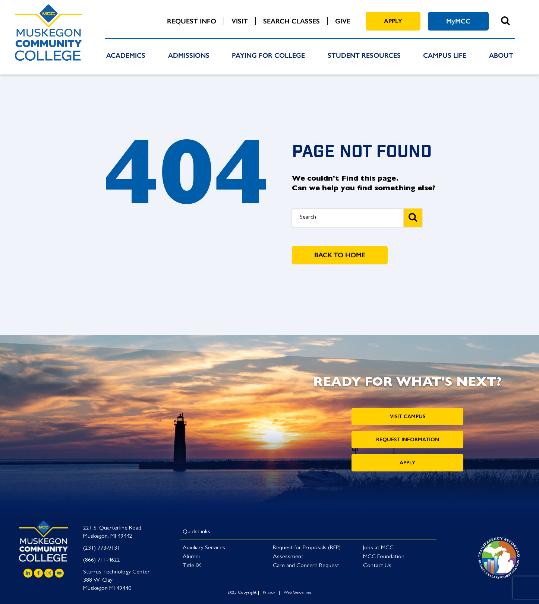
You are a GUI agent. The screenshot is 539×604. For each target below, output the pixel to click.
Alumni (191, 557)
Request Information (407, 439)
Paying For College (268, 55)
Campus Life (444, 55)
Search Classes (291, 21)
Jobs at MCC (378, 548)
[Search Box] (348, 218)
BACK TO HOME (339, 255)
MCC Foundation (383, 557)
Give (342, 21)
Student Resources (364, 55)
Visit (239, 21)
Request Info (191, 21)
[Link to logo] (498, 556)
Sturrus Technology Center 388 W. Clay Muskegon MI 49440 (116, 580)
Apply (393, 21)
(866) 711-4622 (101, 560)
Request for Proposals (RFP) (307, 548)
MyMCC (458, 21)
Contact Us (377, 566)
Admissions (188, 55)
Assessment (288, 557)
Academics (125, 55)
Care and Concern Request (306, 566)
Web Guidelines (297, 593)
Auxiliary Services (204, 548)
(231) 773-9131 (101, 548)
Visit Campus (407, 416)
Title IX (192, 566)
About (501, 55)
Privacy (269, 593)
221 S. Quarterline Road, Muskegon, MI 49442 (112, 532)
